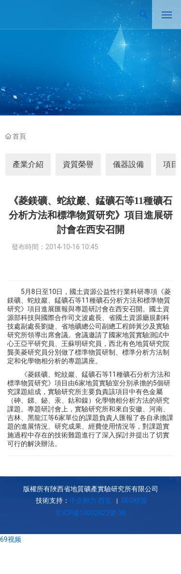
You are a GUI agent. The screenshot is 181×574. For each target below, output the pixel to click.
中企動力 (83, 500)
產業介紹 (28, 164)
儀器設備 (128, 164)
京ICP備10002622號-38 (90, 513)
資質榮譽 (78, 164)
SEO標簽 (133, 500)
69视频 (10, 539)
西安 (104, 500)
